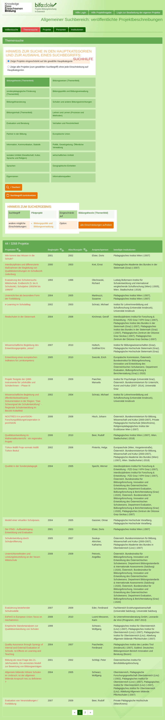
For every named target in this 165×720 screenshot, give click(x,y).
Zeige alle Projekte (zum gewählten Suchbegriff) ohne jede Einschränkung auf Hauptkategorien (47, 68)
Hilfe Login (80, 12)
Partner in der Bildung (16, 134)
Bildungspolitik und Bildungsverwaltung (70, 91)
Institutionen (77, 29)
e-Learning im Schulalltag (17, 304)
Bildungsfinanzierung (16, 102)
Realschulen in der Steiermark (20, 316)
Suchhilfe (83, 59)
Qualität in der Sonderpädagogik (21, 466)
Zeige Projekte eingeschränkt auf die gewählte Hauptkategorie (40, 61)
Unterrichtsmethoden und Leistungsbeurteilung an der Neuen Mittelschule (22, 556)
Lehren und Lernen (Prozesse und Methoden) (68, 114)
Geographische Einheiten (64, 166)
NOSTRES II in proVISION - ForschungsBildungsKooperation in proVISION (22, 419)
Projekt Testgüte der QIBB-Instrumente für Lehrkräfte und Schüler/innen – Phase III (20, 382)
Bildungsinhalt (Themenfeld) (19, 112)
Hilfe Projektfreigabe (101, 12)
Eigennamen (12, 176)
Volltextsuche (11, 29)
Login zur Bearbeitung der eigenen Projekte (138, 12)
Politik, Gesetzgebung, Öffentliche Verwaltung (68, 146)
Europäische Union (61, 134)
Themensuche (30, 29)
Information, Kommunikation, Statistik (23, 144)
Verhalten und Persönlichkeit (66, 123)
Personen (61, 29)
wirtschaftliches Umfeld (63, 155)
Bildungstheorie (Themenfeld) (20, 80)
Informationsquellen (62, 176)
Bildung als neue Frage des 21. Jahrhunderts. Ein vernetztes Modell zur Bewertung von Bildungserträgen (23, 663)
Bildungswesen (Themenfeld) (66, 80)
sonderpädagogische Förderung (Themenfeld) (21, 92)
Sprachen (11, 166)
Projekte (47, 29)
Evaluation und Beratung (18, 123)
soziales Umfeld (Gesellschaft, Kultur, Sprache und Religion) (24, 156)
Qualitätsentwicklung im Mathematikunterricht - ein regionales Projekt (23, 438)
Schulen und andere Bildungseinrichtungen (72, 102)
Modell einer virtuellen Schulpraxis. (22, 520)
